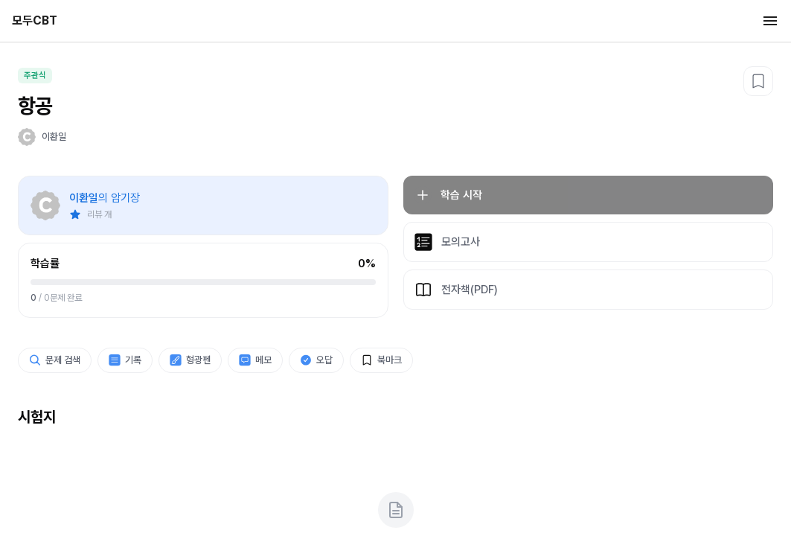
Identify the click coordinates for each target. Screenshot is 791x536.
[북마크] (758, 81)
